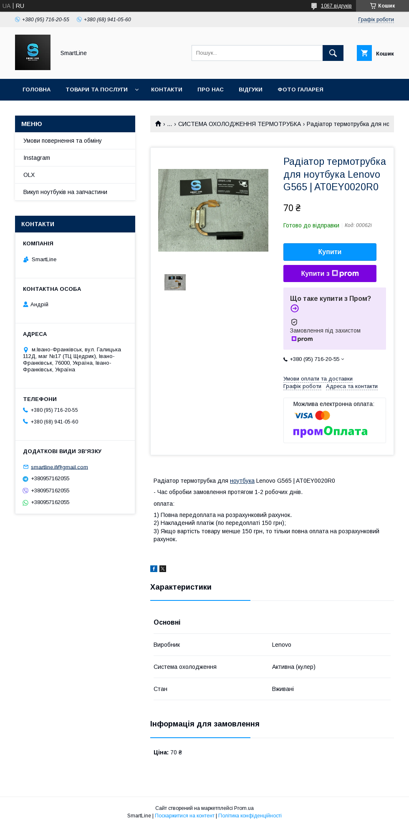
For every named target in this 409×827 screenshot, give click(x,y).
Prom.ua (244, 808)
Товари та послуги (97, 89)
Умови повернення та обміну (62, 140)
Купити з (330, 273)
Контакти (166, 89)
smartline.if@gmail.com (59, 467)
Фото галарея (300, 89)
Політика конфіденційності (250, 816)
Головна (36, 89)
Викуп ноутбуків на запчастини (65, 192)
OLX (29, 174)
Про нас (210, 89)
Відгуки (251, 89)
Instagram (36, 157)
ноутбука (242, 480)
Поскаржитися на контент (185, 816)
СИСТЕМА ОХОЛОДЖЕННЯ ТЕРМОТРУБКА (239, 124)
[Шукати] (333, 53)
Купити (330, 251)
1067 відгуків (336, 6)
